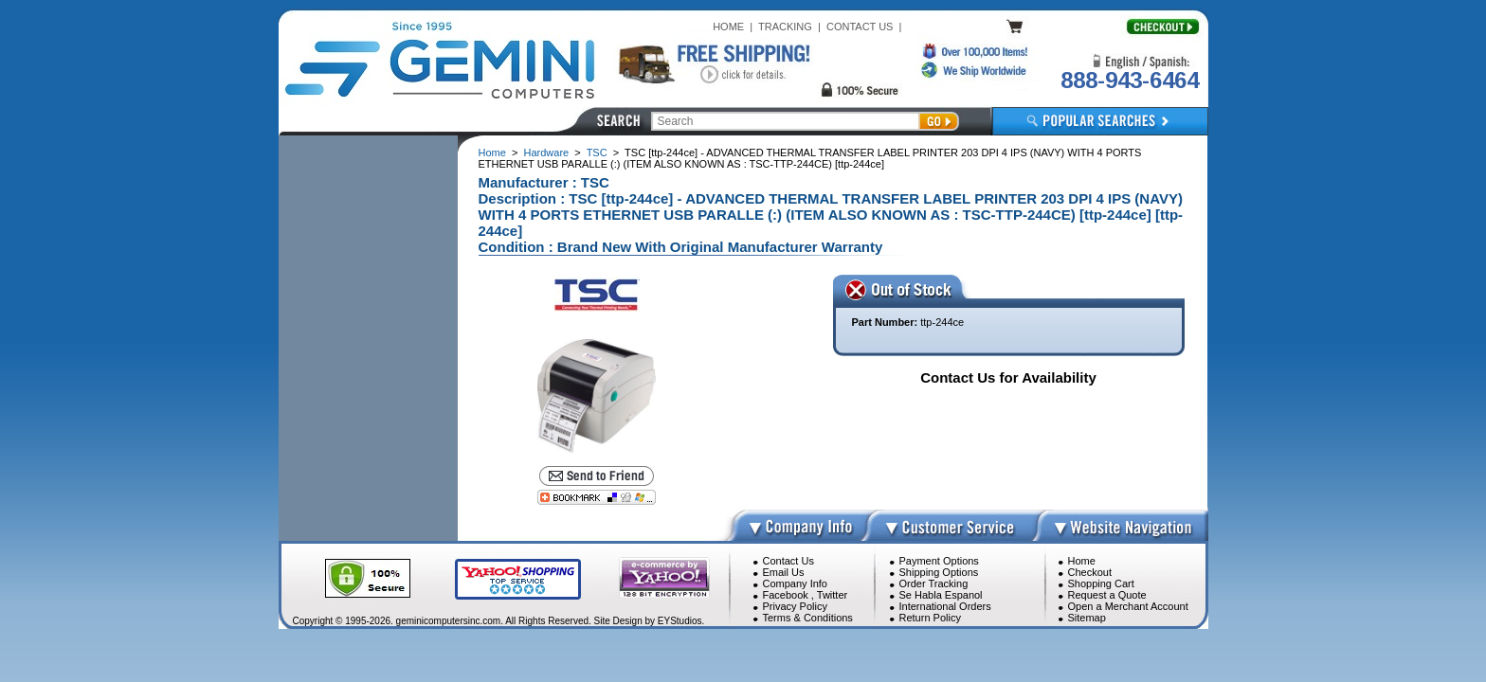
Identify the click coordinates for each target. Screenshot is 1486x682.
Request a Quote (1107, 595)
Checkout (1090, 572)
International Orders (945, 606)
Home (492, 152)
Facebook (785, 595)
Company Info (795, 583)
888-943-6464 (1129, 80)
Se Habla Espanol (941, 595)
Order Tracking (934, 583)
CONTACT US (860, 26)
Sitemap (1087, 617)
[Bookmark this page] (597, 497)
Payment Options (939, 560)
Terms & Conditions (808, 617)
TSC (597, 152)
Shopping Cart (1101, 583)
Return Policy (930, 617)
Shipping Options (939, 572)
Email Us (784, 572)
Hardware (547, 152)
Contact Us (788, 560)
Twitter (832, 595)
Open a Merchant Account (1128, 606)
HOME (728, 26)
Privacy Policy (795, 606)
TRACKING (785, 26)
